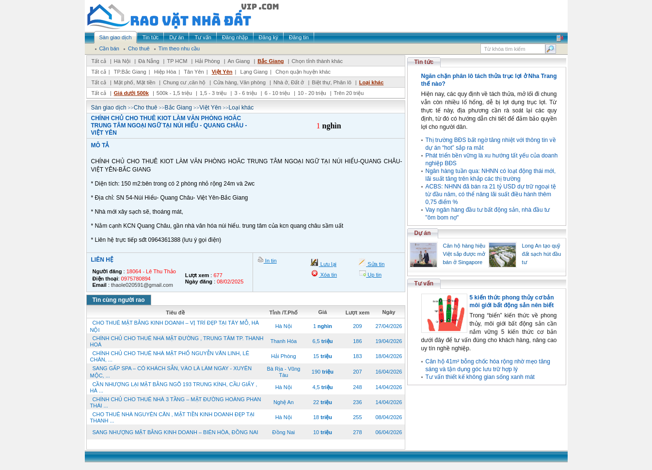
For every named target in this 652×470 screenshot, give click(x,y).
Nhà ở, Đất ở (288, 82)
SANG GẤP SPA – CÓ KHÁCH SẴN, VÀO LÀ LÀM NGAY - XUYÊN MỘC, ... (171, 371)
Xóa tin (328, 275)
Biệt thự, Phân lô (331, 82)
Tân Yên (194, 72)
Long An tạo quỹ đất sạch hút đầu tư (541, 254)
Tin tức (424, 62)
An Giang (239, 61)
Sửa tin (375, 264)
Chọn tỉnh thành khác (317, 61)
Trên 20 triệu (349, 93)
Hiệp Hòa (165, 72)
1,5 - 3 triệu (214, 93)
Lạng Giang (254, 72)
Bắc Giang (270, 61)
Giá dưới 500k (131, 93)
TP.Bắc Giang (130, 72)
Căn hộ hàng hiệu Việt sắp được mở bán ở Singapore (464, 254)
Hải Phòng (207, 61)
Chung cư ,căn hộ (184, 82)
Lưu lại (327, 264)
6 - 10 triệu (278, 93)
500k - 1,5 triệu (175, 93)
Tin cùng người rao (119, 300)
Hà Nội (122, 61)
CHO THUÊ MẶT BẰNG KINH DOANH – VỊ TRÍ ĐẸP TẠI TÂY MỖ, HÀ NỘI (174, 326)
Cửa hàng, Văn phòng (239, 82)
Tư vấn (424, 283)
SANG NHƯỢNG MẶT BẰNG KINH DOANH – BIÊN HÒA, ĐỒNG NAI (175, 432)
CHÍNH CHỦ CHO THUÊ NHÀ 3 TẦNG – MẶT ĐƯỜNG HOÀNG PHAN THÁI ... (175, 402)
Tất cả (99, 61)
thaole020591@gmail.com (142, 285)
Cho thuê (146, 107)
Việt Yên (222, 72)
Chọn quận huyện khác (303, 72)
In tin (270, 261)
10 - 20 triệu (313, 93)
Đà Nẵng (148, 61)
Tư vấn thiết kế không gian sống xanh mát (480, 377)
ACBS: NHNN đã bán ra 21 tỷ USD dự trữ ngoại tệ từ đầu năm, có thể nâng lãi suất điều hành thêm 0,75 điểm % (491, 194)
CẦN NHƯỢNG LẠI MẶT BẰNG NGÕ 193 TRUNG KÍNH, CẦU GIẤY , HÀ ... (173, 387)
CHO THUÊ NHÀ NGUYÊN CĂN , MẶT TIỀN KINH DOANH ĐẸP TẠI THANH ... (172, 417)
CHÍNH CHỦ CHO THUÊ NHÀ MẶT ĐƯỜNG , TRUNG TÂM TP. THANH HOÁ (177, 341)
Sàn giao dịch (109, 107)
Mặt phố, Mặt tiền (135, 82)
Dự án (422, 233)
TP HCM (177, 61)
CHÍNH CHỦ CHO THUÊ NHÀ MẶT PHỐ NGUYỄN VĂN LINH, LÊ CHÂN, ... (170, 356)
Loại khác (371, 82)
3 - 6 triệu (246, 93)
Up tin (374, 275)
